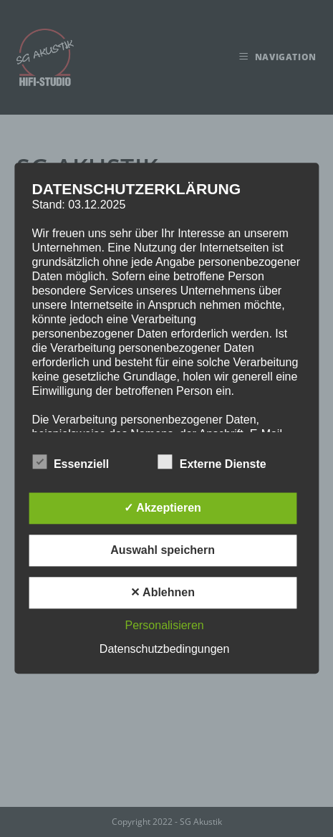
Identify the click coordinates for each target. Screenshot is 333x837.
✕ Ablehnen (162, 593)
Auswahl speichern (162, 551)
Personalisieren (164, 626)
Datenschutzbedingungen (164, 650)
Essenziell (70, 462)
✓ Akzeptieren (162, 508)
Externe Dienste (212, 462)
